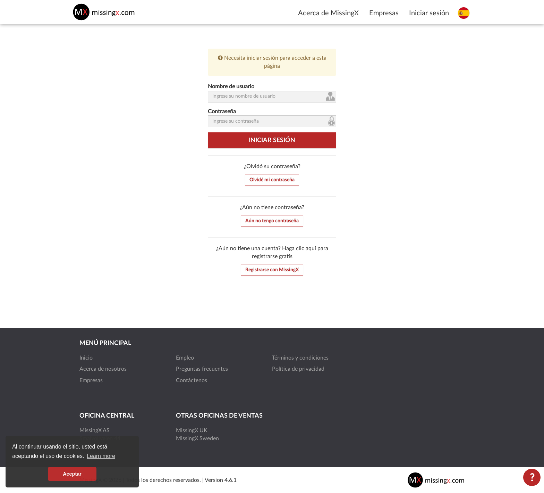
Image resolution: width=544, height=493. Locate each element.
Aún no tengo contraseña (272, 221)
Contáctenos (191, 380)
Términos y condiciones (300, 358)
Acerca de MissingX (328, 13)
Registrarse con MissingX (272, 270)
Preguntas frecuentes (202, 369)
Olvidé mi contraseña (272, 180)
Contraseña (222, 111)
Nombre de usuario (231, 86)
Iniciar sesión (429, 13)
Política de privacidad (298, 369)
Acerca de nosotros (103, 369)
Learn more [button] (101, 456)
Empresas (384, 13)
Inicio (86, 358)
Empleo (185, 358)
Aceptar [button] (72, 474)
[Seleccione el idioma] (464, 13)
